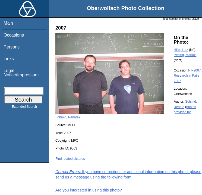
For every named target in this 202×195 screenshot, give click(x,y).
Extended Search (24, 107)
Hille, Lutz (181, 50)
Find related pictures (70, 159)
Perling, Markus (185, 55)
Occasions (14, 35)
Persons (12, 47)
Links (9, 58)
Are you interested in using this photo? (88, 190)
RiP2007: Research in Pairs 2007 (188, 76)
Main (8, 23)
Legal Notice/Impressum (21, 72)
